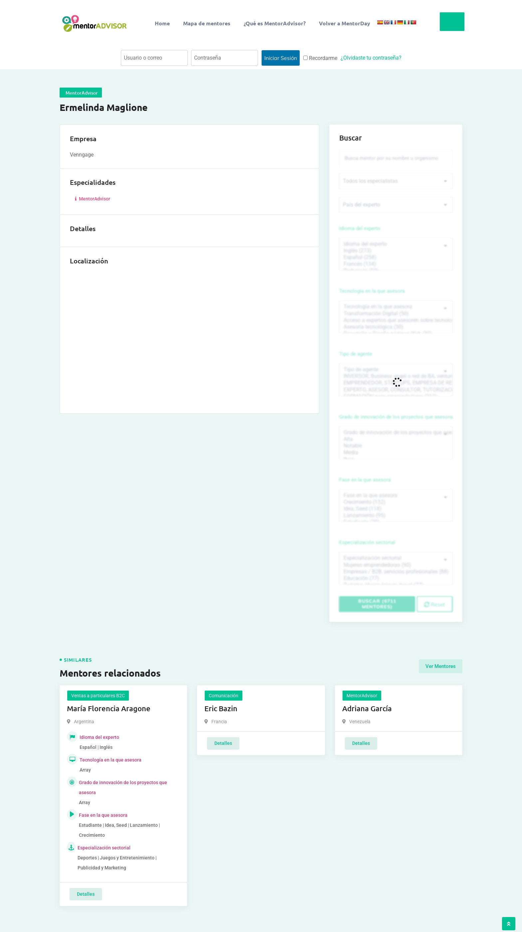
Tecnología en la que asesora (372, 291)
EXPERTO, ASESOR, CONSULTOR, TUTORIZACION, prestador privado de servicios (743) (396, 390)
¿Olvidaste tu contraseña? (371, 58)
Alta (396, 439)
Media (396, 452)
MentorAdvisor (91, 198)
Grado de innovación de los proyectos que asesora (395, 417)
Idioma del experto (360, 228)
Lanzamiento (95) (396, 515)
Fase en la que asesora (365, 480)
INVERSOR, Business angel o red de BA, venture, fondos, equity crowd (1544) (396, 376)
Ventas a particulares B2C (98, 695)
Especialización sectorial (367, 542)
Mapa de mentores (206, 23)
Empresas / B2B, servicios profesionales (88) (396, 571)
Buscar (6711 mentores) (377, 604)
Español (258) (396, 257)
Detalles (86, 894)
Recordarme (320, 58)
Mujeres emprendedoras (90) (396, 565)
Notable (396, 446)
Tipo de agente (355, 354)
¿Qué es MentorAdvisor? (275, 23)
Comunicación (223, 695)
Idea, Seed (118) (396, 508)
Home (162, 23)
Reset (434, 604)
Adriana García (367, 708)
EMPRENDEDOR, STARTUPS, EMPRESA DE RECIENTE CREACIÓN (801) (396, 383)
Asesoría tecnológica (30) (396, 327)
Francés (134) (396, 264)
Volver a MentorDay (344, 23)
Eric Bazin (220, 708)
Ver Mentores (440, 666)
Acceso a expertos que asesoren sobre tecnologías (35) (396, 320)
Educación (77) (396, 578)
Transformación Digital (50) (396, 313)
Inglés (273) (396, 250)
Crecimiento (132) (396, 502)
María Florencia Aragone (108, 708)
